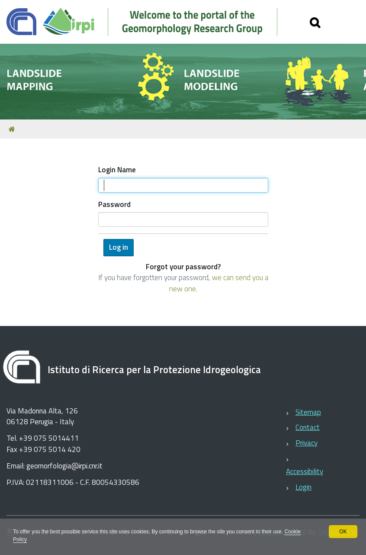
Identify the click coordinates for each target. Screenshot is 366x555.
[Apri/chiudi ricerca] (315, 22)
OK (343, 532)
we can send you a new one (218, 283)
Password (114, 204)
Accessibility (304, 471)
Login (303, 487)
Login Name (117, 170)
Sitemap (308, 412)
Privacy (306, 443)
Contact (307, 427)
